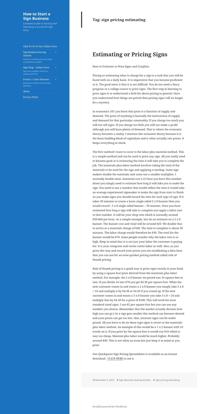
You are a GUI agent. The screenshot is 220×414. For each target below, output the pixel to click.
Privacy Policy (30, 97)
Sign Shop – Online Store (38, 70)
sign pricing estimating (167, 380)
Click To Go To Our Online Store (40, 46)
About (26, 91)
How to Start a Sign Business (36, 16)
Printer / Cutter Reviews (38, 82)
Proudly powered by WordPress (110, 406)
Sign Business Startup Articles (38, 57)
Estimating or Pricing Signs (130, 54)
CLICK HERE (115, 358)
